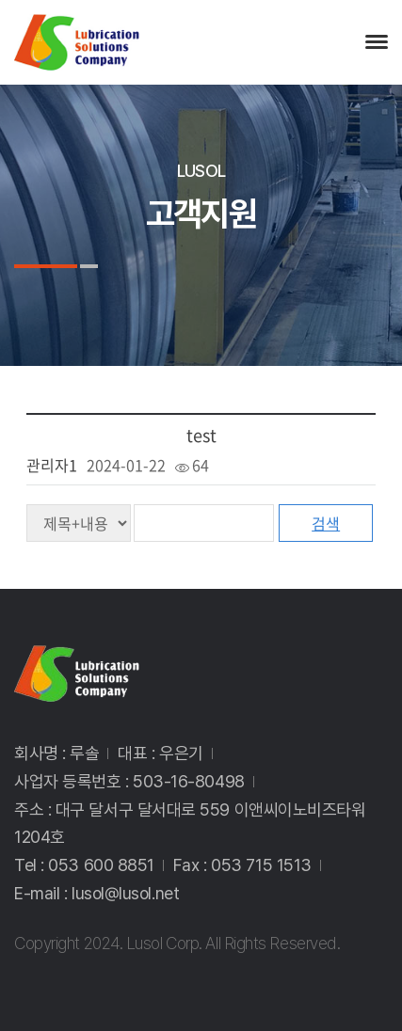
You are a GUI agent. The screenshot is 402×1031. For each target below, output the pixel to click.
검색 (326, 523)
